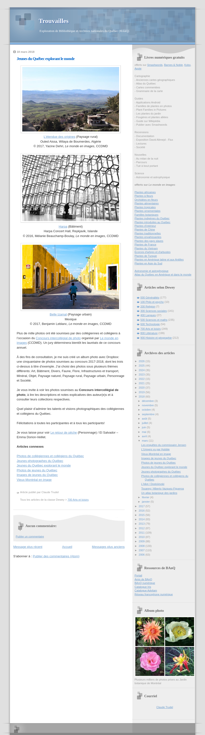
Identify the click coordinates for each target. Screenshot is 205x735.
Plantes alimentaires (147, 203)
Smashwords (155, 64)
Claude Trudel (164, 707)
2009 (142, 541)
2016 (142, 510)
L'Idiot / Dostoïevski (152, 483)
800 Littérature (149, 333)
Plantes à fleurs (144, 195)
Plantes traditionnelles (148, 233)
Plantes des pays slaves (149, 240)
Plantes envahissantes (148, 237)
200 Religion (147, 306)
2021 (142, 383)
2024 (142, 370)
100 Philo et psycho (152, 301)
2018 (142, 396)
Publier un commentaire (30, 536)
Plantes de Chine (145, 229)
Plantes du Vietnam (146, 248)
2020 (142, 387)
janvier (146, 501)
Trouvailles (53, 20)
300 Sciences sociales (153, 310)
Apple (138, 68)
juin (144, 427)
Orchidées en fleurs (146, 199)
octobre (147, 409)
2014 (142, 519)
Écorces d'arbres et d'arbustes (153, 252)
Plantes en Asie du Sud (148, 263)
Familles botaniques (146, 214)
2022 (142, 378)
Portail (138, 575)
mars (145, 440)
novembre (148, 405)
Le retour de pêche (63, 432)
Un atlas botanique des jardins (159, 492)
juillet (145, 422)
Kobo (187, 64)
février (146, 497)
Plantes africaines (145, 192)
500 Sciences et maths (153, 319)
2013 (142, 523)
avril (144, 436)
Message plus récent (27, 547)
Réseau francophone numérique (154, 594)
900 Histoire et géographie (156, 337)
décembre (148, 400)
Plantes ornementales (147, 210)
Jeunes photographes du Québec (40, 461)
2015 (142, 514)
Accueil (67, 547)
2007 (142, 550)
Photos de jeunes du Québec (37, 470)
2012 (142, 528)
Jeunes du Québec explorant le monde (46, 58)
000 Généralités (149, 297)
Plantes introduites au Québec (152, 222)
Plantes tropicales (145, 207)
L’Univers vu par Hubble (155, 449)
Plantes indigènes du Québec (152, 218)
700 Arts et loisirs (78, 499)
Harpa (63, 226)
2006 (142, 554)
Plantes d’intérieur (145, 225)
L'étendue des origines (59, 136)
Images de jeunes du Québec (37, 475)
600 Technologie (150, 324)
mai (144, 431)
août (145, 418)
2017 (142, 506)
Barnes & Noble (173, 64)
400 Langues (148, 315)
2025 (142, 365)
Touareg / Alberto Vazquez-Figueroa (162, 488)
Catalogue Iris (143, 586)
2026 (142, 361)
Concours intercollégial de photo (58, 338)
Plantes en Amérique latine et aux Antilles (159, 259)
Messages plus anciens (108, 547)
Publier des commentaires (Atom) (56, 556)
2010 (142, 537)
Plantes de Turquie (146, 255)
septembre (148, 414)
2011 (142, 532)
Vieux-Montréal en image (34, 480)
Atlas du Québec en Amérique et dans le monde (163, 274)
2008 (142, 545)
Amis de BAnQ (143, 579)
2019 (142, 392)
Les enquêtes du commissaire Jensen (163, 445)
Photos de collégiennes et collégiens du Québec (50, 456)
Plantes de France (145, 244)
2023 (142, 374)
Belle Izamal (58, 314)
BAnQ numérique (145, 583)
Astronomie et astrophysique (151, 270)
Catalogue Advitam (146, 590)
